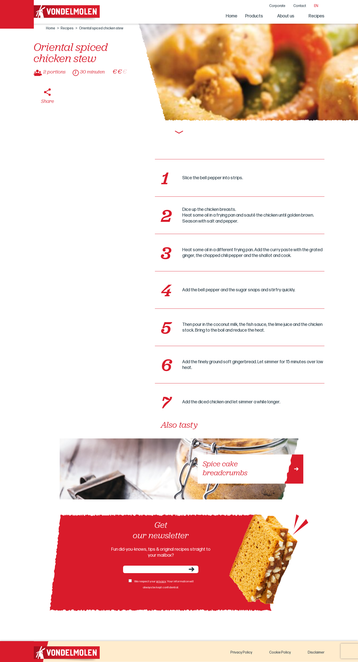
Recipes (316, 16)
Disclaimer (316, 652)
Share (47, 101)
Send (191, 569)
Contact (299, 6)
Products (254, 16)
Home (231, 16)
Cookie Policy (280, 652)
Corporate (277, 6)
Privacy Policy (241, 652)
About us (285, 16)
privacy (161, 581)
